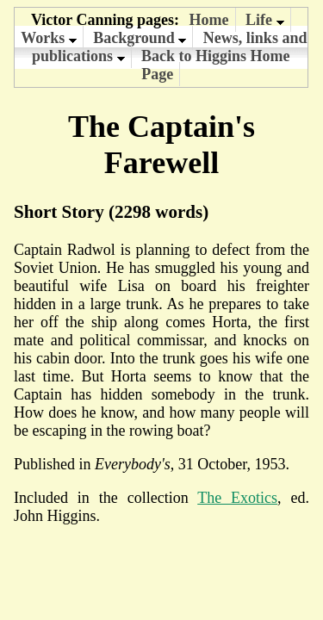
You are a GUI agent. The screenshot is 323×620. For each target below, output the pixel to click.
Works (49, 37)
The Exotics (237, 497)
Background (139, 37)
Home (209, 19)
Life (264, 19)
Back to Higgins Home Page (215, 65)
